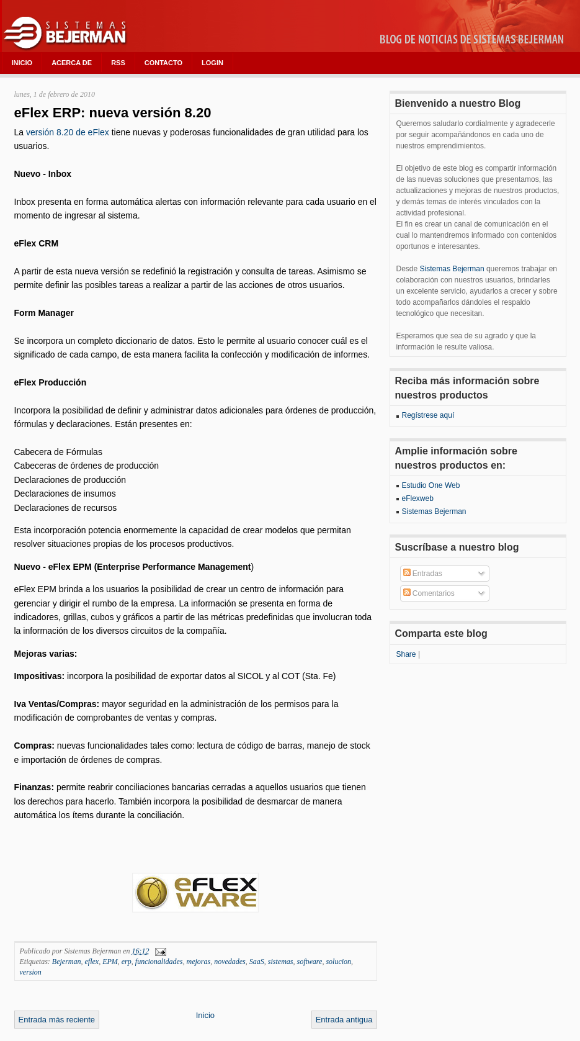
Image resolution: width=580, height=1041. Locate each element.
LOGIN (212, 62)
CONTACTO (163, 62)
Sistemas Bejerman (452, 268)
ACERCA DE (71, 62)
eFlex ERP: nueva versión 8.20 (113, 112)
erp (127, 961)
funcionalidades (159, 961)
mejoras (198, 961)
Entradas (422, 573)
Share (406, 654)
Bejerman (66, 961)
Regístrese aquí (428, 415)
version (31, 972)
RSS (118, 62)
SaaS (256, 961)
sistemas (280, 961)
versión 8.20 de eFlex (69, 132)
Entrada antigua (344, 1019)
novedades (230, 961)
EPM (110, 961)
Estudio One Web (431, 485)
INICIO (22, 62)
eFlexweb (418, 498)
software (309, 961)
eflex (91, 961)
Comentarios (429, 593)
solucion (338, 961)
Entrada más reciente (57, 1019)
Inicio (205, 1015)
